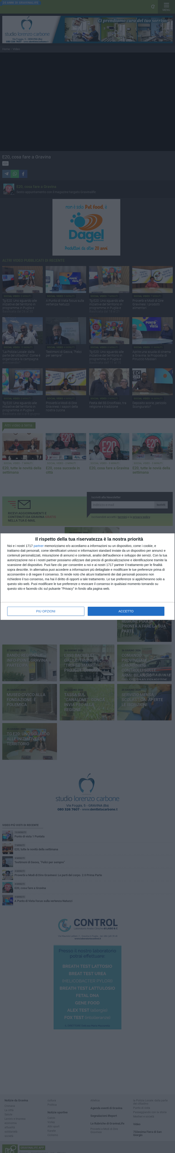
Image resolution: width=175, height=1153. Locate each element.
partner (39, 545)
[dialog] (87, 576)
